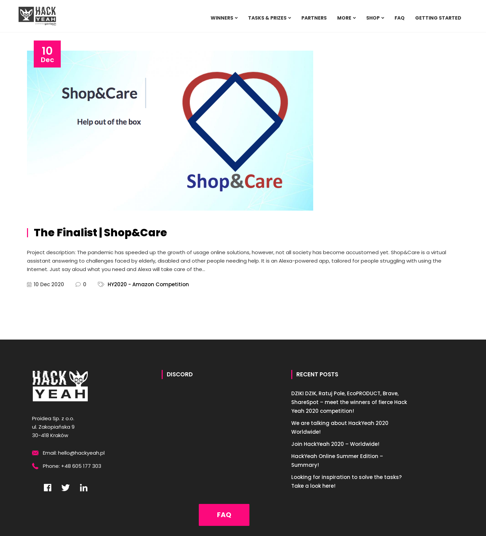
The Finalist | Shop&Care (100, 232)
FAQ (400, 18)
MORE (344, 18)
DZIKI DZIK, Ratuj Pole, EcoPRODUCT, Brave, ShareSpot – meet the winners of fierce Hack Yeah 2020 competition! (349, 402)
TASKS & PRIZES (267, 18)
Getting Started (438, 18)
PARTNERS (314, 18)
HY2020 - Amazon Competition (148, 284)
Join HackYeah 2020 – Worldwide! (335, 444)
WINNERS (222, 18)
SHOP (373, 18)
